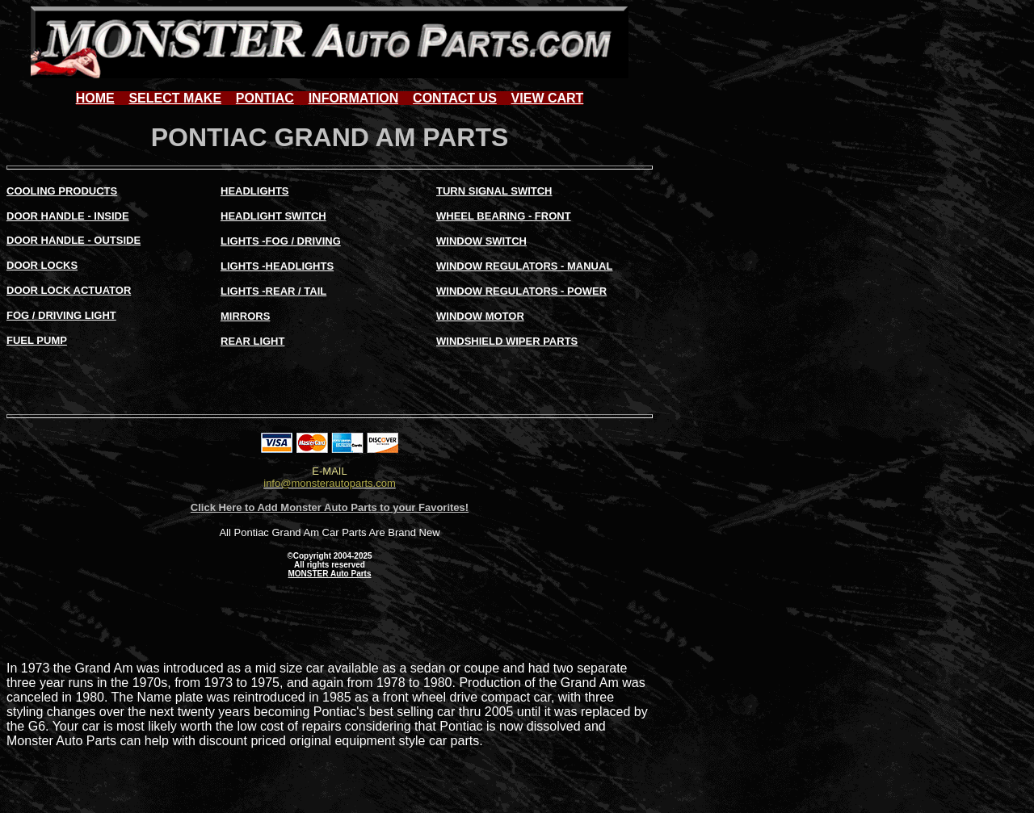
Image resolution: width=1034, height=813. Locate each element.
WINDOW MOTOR (480, 316)
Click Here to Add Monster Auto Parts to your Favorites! (330, 507)
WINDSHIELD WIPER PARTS (507, 341)
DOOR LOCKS (42, 265)
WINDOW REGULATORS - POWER (521, 291)
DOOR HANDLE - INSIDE (67, 216)
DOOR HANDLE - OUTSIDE (73, 240)
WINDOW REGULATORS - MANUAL (524, 266)
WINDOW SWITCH (481, 241)
